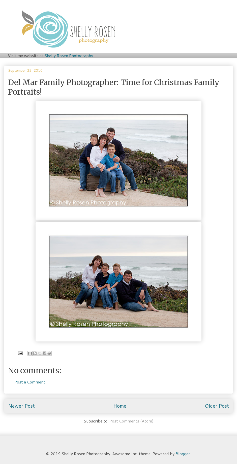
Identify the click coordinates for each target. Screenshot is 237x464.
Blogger (182, 453)
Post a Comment (29, 382)
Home (119, 405)
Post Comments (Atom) (131, 421)
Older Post (217, 405)
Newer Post (21, 405)
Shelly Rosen (68, 55)
